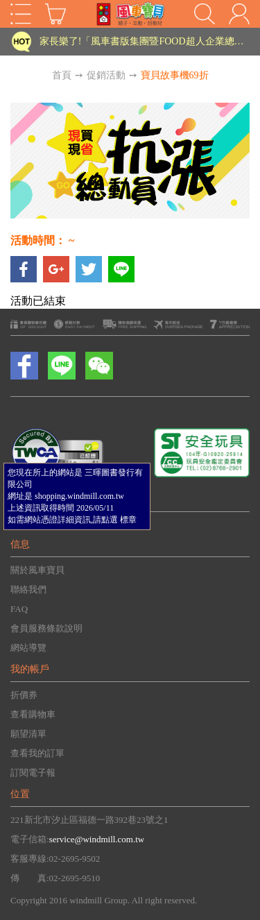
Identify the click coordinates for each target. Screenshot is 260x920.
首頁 (61, 75)
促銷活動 (106, 75)
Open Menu (21, 14)
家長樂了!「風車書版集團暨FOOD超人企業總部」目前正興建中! (144, 41)
